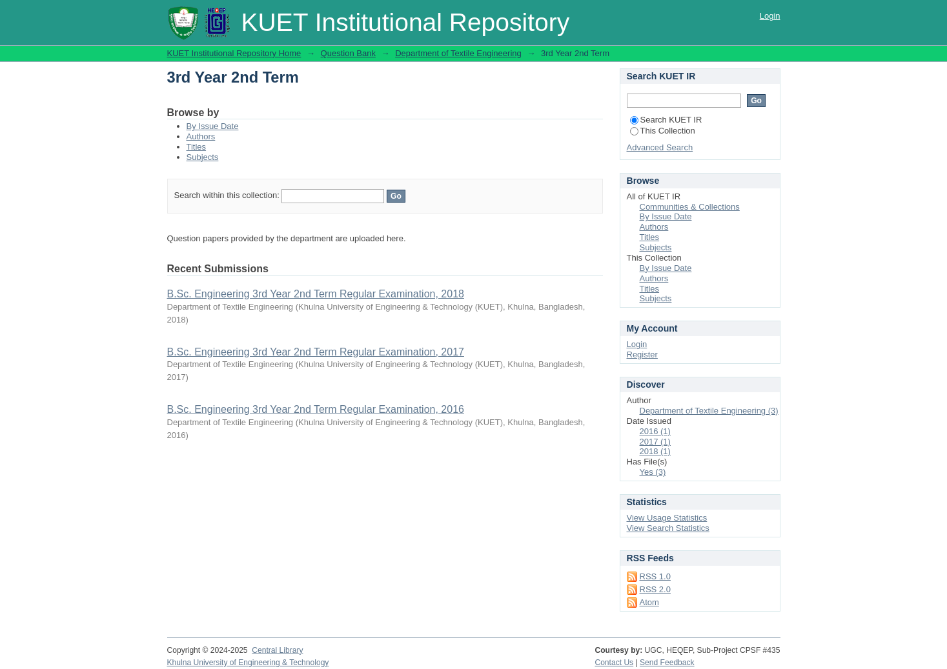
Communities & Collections (690, 207)
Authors (201, 136)
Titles (197, 147)
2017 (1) (655, 441)
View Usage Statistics (667, 518)
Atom (649, 602)
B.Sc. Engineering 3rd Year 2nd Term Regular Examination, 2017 (315, 351)
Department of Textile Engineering (458, 53)
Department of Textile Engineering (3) (709, 410)
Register (642, 354)
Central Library (277, 650)
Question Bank (348, 53)
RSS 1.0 (655, 576)
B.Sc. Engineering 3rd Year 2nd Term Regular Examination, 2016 (315, 409)
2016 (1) (655, 431)
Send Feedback (667, 662)
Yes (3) (653, 472)
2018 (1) (655, 451)
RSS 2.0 (655, 589)
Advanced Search (660, 147)
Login (770, 16)
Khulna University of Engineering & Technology (248, 662)
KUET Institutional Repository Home (234, 53)
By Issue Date (213, 126)
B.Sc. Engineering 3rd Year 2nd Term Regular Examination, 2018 (315, 293)
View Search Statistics (668, 528)
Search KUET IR (666, 120)
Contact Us (614, 662)
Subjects (203, 157)
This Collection (662, 130)
